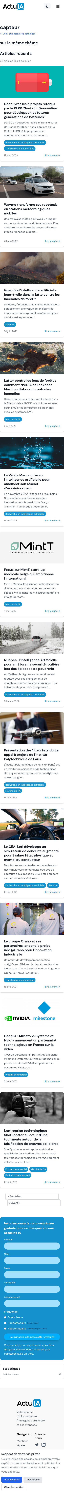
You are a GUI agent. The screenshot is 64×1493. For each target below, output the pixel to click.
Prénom (8, 1239)
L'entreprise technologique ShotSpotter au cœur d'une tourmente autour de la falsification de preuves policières (31, 1137)
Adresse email (12, 1296)
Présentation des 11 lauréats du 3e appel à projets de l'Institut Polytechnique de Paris (31, 754)
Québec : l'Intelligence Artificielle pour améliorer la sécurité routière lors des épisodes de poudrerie (31, 664)
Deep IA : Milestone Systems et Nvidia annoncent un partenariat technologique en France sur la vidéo (30, 1042)
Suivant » (14, 1203)
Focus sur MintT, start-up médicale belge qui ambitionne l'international (29, 574)
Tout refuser (33, 1479)
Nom (6, 1253)
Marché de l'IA (12, 419)
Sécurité (9, 324)
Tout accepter (11, 1479)
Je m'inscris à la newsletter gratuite (32, 1337)
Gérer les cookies (13, 1487)
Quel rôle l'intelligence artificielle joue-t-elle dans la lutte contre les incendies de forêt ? (32, 294)
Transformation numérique (19, 148)
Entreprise (9, 1282)
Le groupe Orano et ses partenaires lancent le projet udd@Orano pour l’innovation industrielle (28, 948)
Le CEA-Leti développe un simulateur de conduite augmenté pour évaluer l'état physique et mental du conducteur (31, 853)
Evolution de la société (17, 1175)
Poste (7, 1268)
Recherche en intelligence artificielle (25, 142)
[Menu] (58, 6)
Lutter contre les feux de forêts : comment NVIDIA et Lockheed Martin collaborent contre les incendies (30, 387)
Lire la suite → (52, 155)
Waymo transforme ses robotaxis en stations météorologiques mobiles (31, 208)
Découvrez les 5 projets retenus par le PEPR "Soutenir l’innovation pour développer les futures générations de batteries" (30, 110)
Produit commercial (16, 1074)
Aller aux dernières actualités (17, 33)
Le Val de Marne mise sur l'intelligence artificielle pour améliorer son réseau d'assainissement (27, 481)
